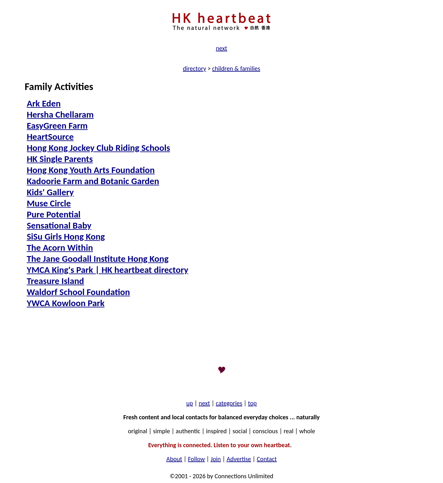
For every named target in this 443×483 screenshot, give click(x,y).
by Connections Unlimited (240, 476)
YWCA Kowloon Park (65, 303)
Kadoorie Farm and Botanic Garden (93, 181)
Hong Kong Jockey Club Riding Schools (98, 147)
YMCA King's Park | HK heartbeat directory (107, 269)
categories (229, 403)
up (189, 403)
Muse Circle (49, 203)
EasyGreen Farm (57, 125)
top (252, 403)
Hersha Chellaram (60, 114)
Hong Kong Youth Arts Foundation (91, 170)
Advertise (239, 459)
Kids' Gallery (50, 192)
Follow (196, 459)
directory (194, 68)
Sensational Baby (59, 225)
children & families (236, 68)
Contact (267, 459)
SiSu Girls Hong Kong (66, 236)
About (174, 459)
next (221, 48)
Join (216, 459)
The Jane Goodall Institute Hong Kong (98, 258)
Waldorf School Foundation (78, 292)
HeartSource (50, 136)
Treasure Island (55, 281)
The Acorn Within (60, 247)
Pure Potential (54, 214)
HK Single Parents (60, 158)
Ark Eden (44, 103)
